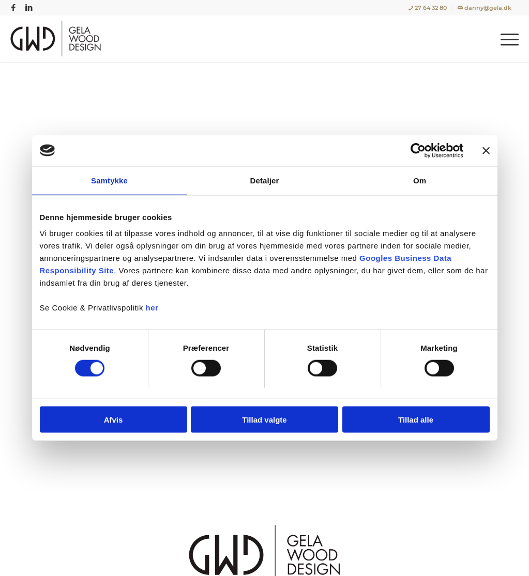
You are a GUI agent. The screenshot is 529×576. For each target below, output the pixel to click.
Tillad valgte (264, 419)
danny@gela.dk (484, 7)
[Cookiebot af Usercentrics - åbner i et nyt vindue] (418, 150)
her (152, 307)
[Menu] (506, 38)
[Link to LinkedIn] (29, 7)
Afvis (113, 419)
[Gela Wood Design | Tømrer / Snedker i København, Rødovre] (58, 38)
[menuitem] (427, 8)
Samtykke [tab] (109, 180)
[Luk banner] (486, 150)
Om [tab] (419, 180)
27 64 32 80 (428, 7)
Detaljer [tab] (264, 180)
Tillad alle (415, 419)
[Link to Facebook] (13, 7)
